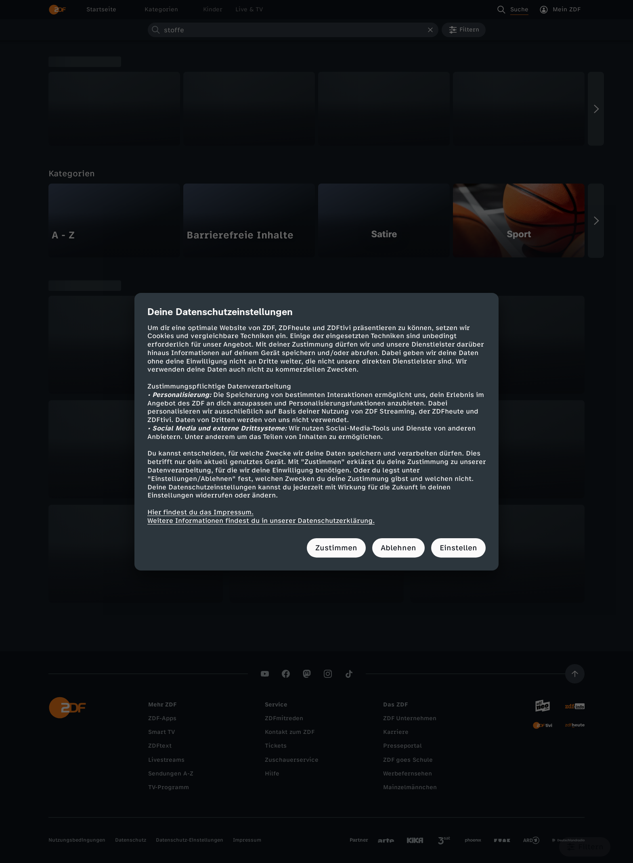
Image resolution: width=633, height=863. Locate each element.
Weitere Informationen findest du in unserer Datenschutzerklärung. (261, 520)
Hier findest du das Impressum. (200, 512)
